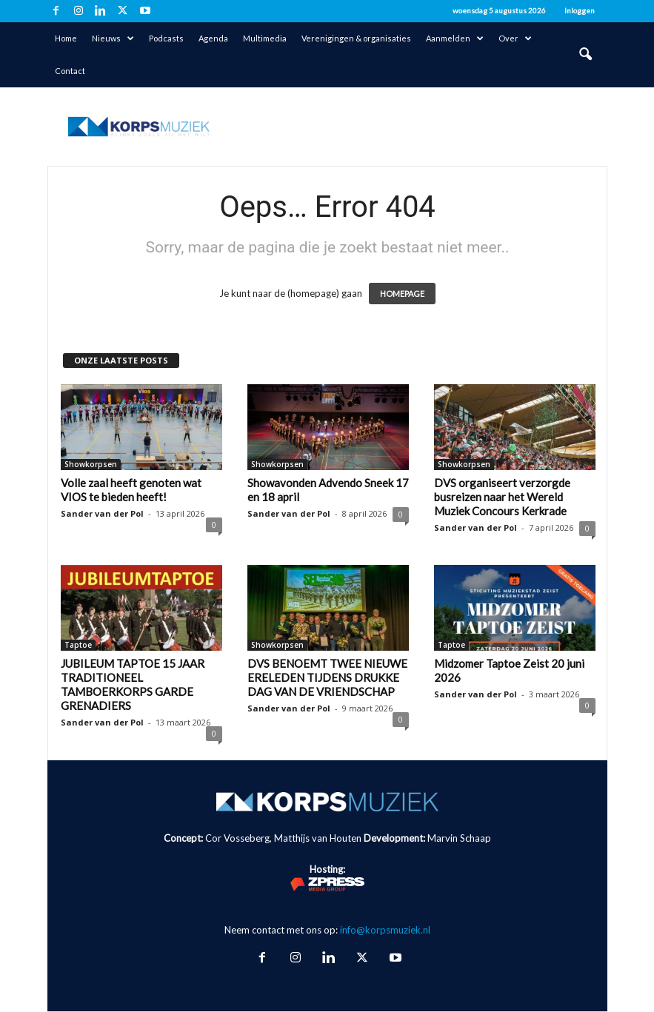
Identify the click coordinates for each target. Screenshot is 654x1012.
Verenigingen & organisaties (356, 38)
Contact (70, 71)
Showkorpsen (90, 464)
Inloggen (579, 10)
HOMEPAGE (402, 293)
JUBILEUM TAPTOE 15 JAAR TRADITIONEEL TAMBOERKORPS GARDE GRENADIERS (132, 684)
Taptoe (78, 645)
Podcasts (166, 38)
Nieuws (113, 38)
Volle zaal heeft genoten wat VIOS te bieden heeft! (131, 489)
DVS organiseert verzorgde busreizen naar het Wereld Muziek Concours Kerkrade (502, 496)
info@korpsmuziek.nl (385, 930)
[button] (585, 54)
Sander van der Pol (102, 513)
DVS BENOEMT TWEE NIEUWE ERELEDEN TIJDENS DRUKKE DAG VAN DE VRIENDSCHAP (327, 677)
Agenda (213, 38)
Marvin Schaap (459, 838)
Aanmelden (455, 38)
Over (515, 38)
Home (66, 38)
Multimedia (265, 38)
